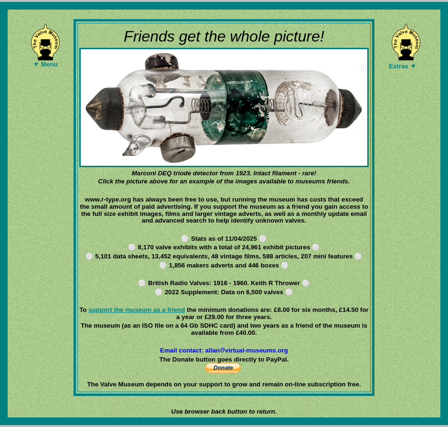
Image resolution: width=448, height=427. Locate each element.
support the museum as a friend (136, 309)
